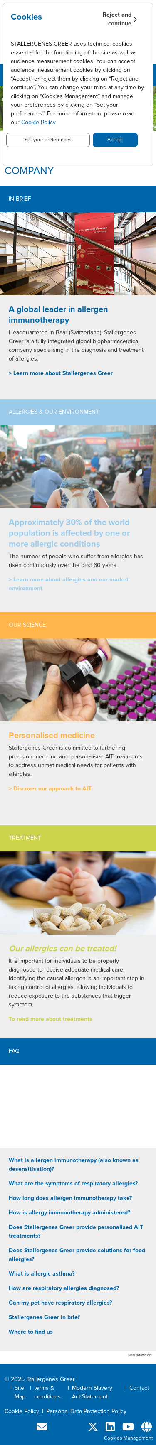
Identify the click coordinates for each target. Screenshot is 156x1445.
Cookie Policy (38, 122)
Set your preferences (48, 139)
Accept (115, 139)
